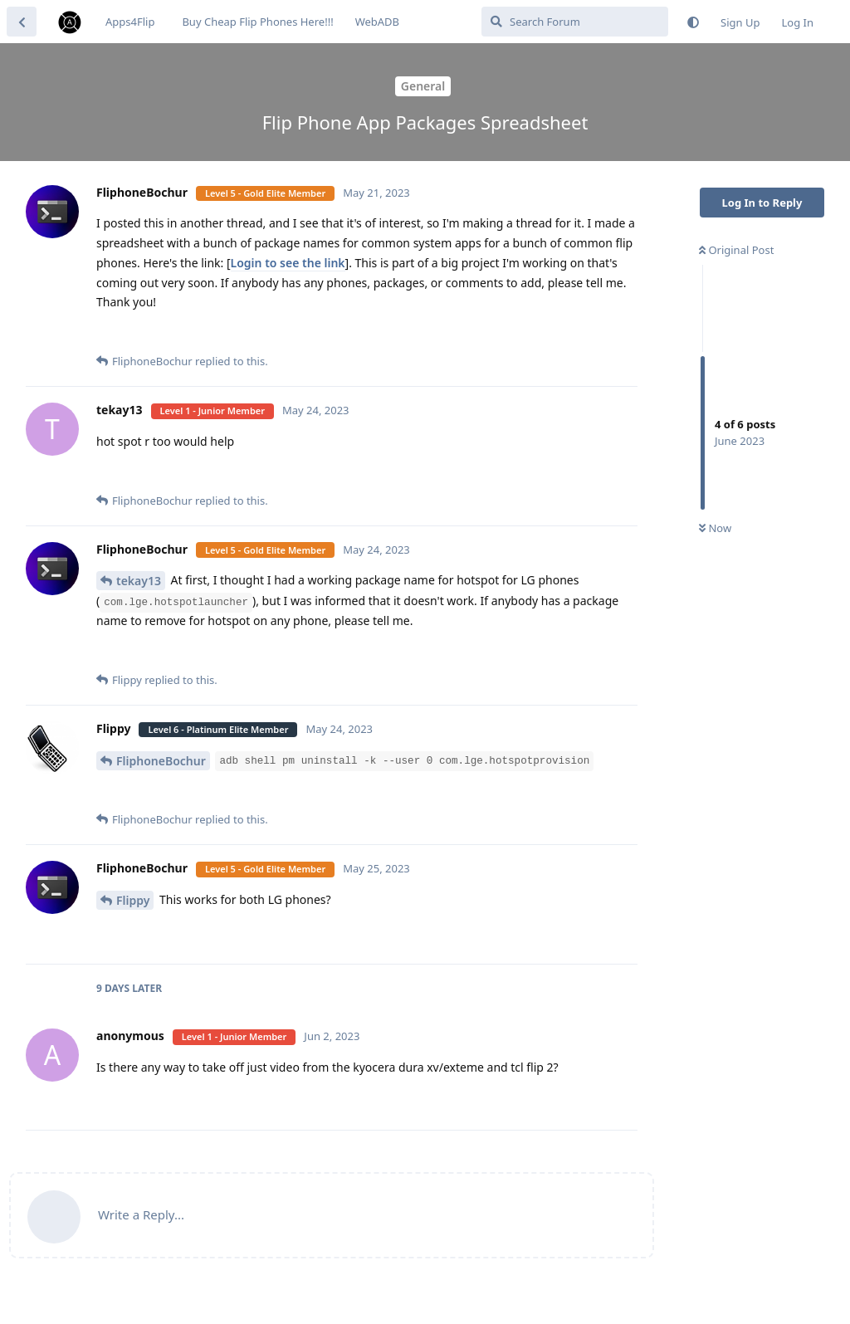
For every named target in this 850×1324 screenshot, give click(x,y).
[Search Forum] (574, 22)
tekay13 (138, 581)
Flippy (132, 900)
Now (715, 527)
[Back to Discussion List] (22, 22)
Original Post (736, 249)
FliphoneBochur (161, 761)
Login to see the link (288, 263)
